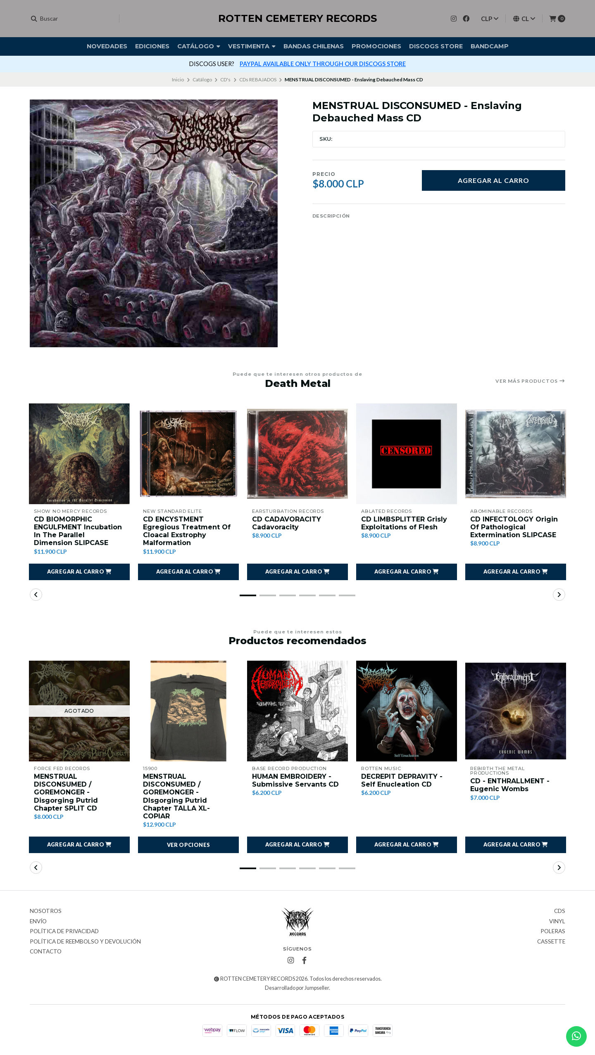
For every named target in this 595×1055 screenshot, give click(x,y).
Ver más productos (530, 381)
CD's (225, 79)
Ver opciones (188, 845)
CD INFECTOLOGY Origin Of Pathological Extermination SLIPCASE (514, 527)
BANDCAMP (490, 46)
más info (387, 63)
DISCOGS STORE (436, 46)
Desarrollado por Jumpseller (297, 988)
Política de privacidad (64, 931)
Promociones (376, 46)
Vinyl (557, 922)
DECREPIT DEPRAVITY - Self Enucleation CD (402, 780)
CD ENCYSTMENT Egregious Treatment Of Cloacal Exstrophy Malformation (187, 531)
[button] (79, 572)
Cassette (551, 942)
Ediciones (152, 46)
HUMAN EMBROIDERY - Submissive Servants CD (295, 780)
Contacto (46, 952)
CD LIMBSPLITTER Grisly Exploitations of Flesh (404, 523)
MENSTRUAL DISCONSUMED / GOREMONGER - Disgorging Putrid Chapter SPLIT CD (66, 792)
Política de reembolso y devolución (85, 942)
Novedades (107, 46)
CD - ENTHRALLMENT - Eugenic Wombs (510, 785)
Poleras (552, 931)
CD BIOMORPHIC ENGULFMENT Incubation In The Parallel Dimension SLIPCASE (78, 531)
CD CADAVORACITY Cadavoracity (286, 523)
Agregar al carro (493, 180)
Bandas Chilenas (313, 46)
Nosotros (46, 911)
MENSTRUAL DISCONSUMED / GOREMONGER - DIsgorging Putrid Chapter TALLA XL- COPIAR (176, 796)
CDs (559, 911)
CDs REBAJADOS (257, 79)
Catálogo (198, 46)
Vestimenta (252, 46)
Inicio (178, 79)
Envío (38, 922)
